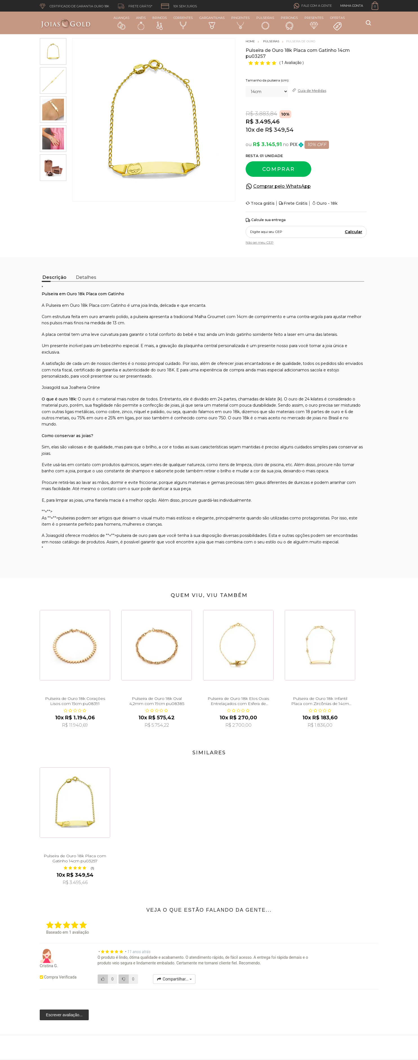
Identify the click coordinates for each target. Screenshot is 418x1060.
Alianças (121, 23)
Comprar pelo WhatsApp (282, 186)
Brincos (159, 23)
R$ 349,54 (279, 129)
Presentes (313, 22)
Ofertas (337, 23)
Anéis (141, 23)
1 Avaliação (292, 62)
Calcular (353, 231)
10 (250, 129)
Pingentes (240, 22)
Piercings (289, 23)
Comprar (278, 169)
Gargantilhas (211, 22)
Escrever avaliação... (64, 1015)
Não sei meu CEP (260, 242)
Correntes (183, 22)
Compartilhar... (174, 979)
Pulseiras (265, 23)
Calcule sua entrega (266, 220)
